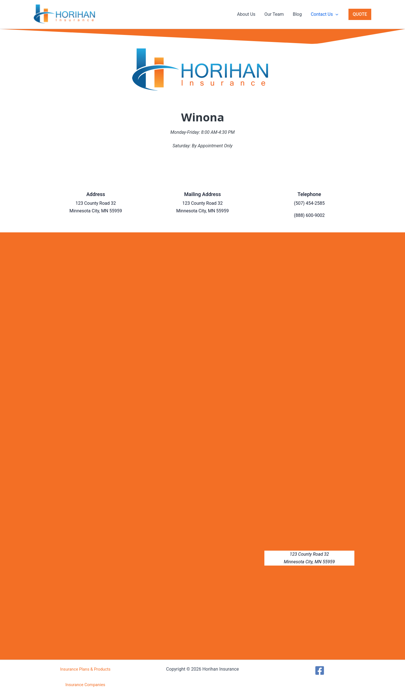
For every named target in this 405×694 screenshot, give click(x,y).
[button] (335, 14)
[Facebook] (320, 670)
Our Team (274, 14)
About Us (246, 14)
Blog (297, 14)
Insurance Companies (85, 684)
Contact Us (324, 14)
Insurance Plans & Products (85, 669)
